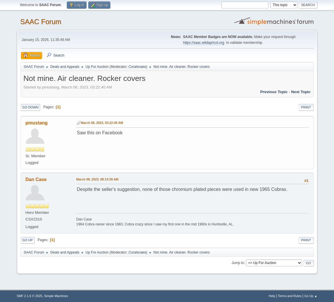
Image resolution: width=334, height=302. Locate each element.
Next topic (300, 92)
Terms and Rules (289, 296)
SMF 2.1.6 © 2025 (29, 296)
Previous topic (274, 92)
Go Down (30, 107)
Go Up (27, 240)
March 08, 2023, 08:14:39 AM (97, 179)
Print (306, 107)
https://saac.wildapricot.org (203, 43)
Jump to (238, 263)
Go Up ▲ (310, 296)
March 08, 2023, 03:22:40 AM (102, 122)
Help (272, 296)
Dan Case (36, 179)
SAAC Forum (40, 22)
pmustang (37, 122)
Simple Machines (56, 296)
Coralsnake (137, 67)
